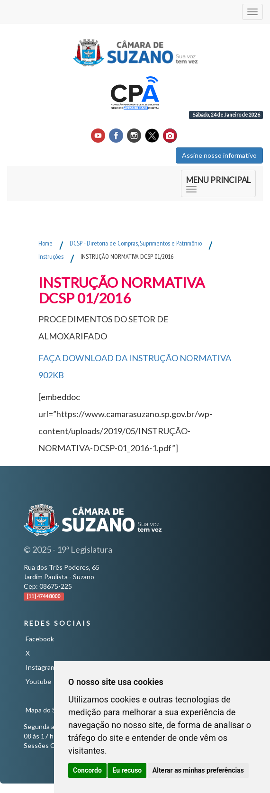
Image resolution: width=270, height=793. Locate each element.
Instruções (50, 256)
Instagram (41, 667)
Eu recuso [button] (127, 770)
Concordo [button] (87, 770)
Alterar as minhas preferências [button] (198, 770)
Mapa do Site (45, 710)
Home (45, 243)
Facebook (40, 639)
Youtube (38, 681)
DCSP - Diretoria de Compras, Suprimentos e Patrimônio (136, 243)
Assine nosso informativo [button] (219, 155)
